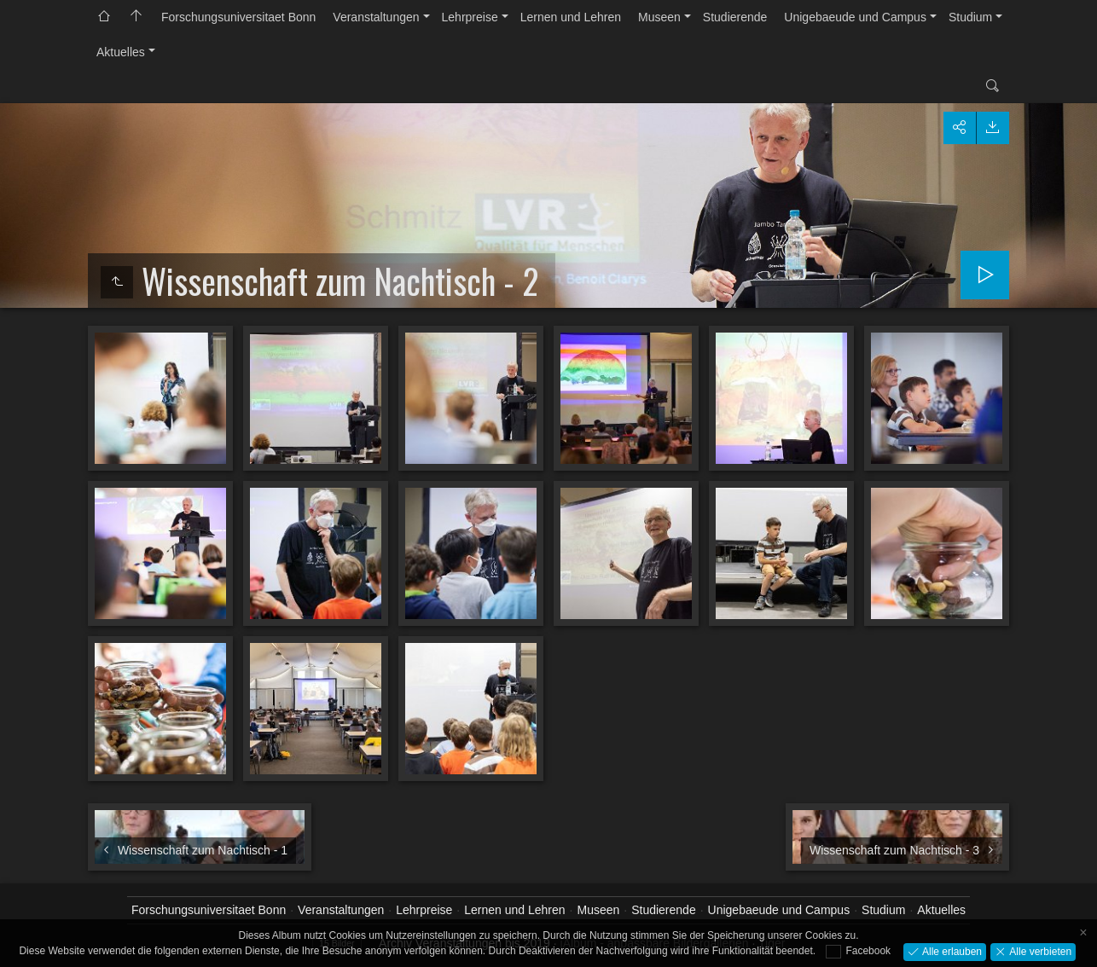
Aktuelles (120, 52)
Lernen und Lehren (570, 17)
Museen (659, 17)
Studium (970, 17)
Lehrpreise (470, 17)
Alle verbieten (1039, 951)
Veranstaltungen (376, 17)
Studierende (735, 17)
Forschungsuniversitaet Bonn (238, 17)
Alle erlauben (951, 951)
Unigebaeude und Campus (855, 17)
